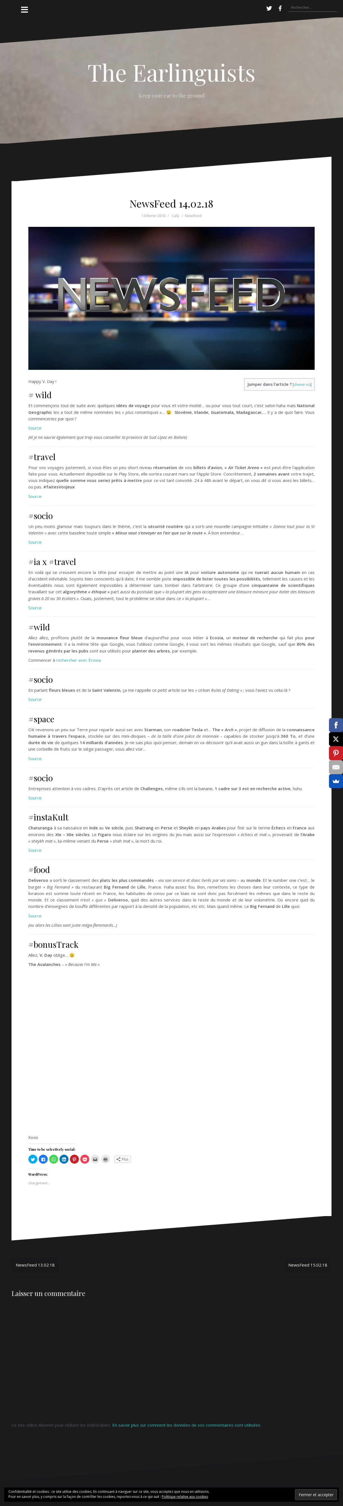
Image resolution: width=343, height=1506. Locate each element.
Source (35, 428)
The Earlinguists (171, 72)
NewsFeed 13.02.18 (35, 1265)
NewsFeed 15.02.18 (307, 1265)
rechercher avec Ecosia (78, 660)
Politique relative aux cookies (185, 1496)
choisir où (302, 384)
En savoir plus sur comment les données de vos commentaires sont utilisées (186, 1425)
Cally (175, 215)
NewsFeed (193, 215)
